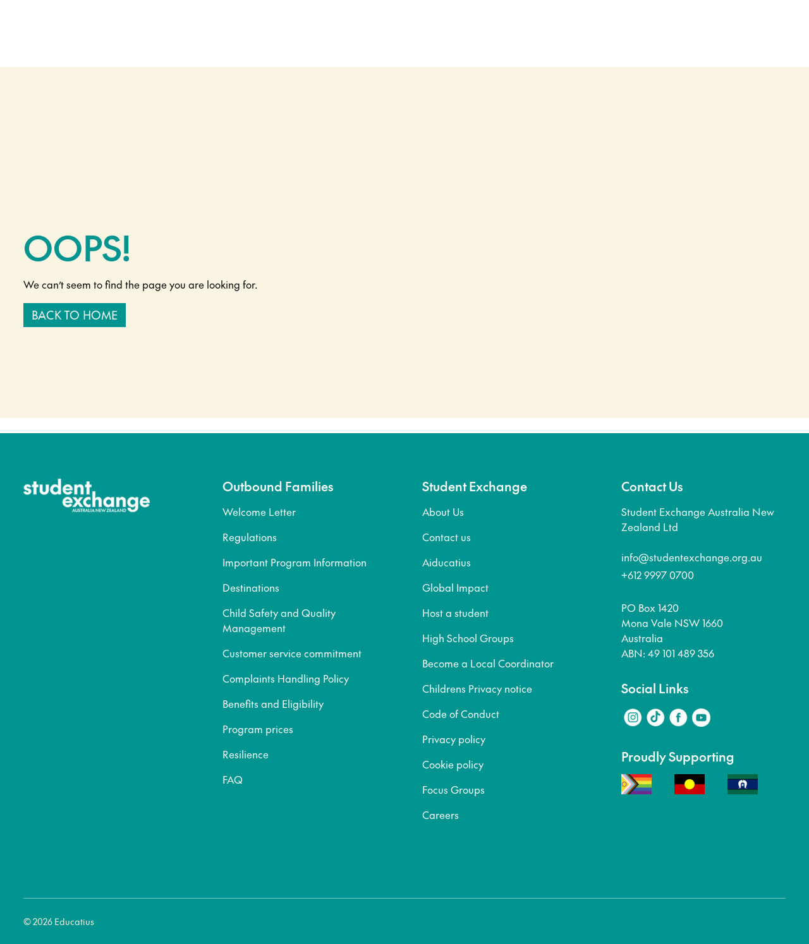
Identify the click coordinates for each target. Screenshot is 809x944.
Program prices (257, 729)
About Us (443, 511)
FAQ (232, 779)
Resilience (245, 754)
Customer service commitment (292, 653)
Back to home (75, 315)
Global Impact (455, 587)
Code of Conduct (460, 713)
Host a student (455, 612)
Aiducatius (446, 562)
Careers (440, 815)
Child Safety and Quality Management (279, 620)
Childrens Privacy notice (477, 688)
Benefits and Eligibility (273, 703)
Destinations (250, 587)
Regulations (249, 537)
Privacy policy (453, 739)
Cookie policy (453, 764)
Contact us (446, 537)
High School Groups (468, 638)
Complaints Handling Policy (285, 678)
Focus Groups (453, 789)
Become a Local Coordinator (488, 663)
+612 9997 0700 (657, 575)
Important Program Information (294, 562)
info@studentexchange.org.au (691, 557)
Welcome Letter (259, 511)
